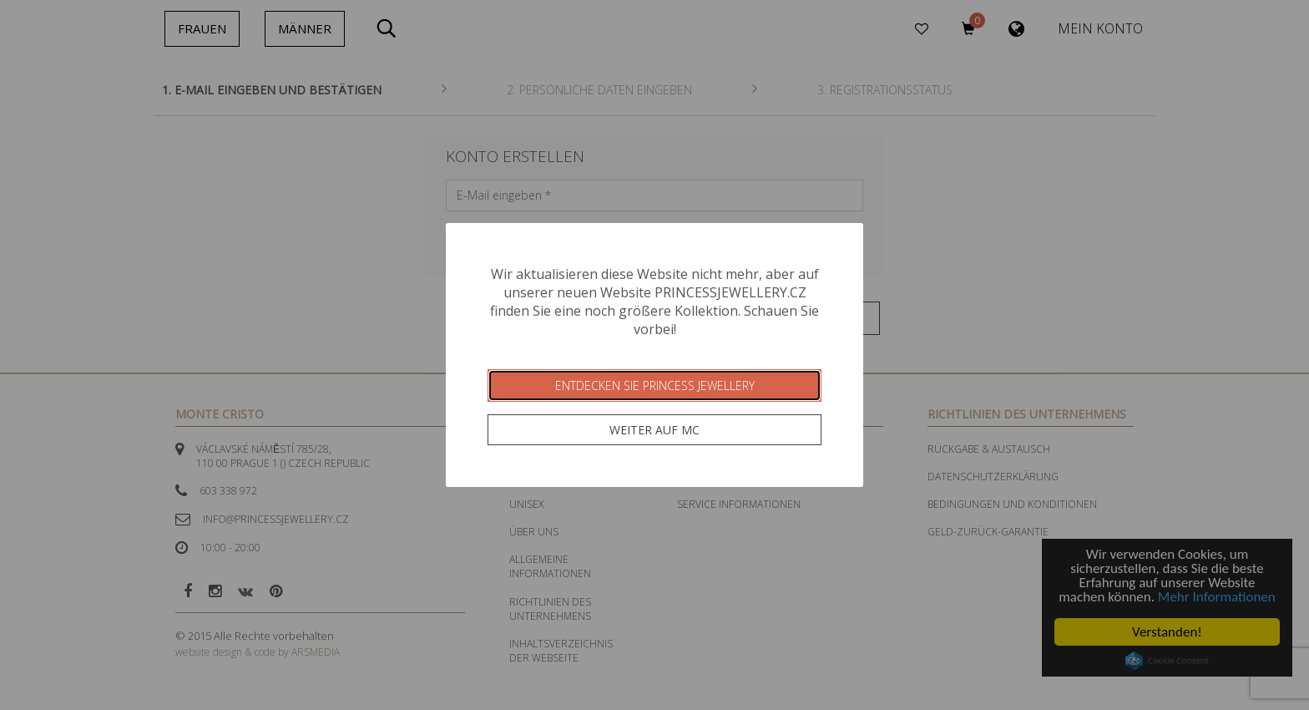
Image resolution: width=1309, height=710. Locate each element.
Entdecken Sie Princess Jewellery (655, 385)
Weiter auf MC (654, 430)
